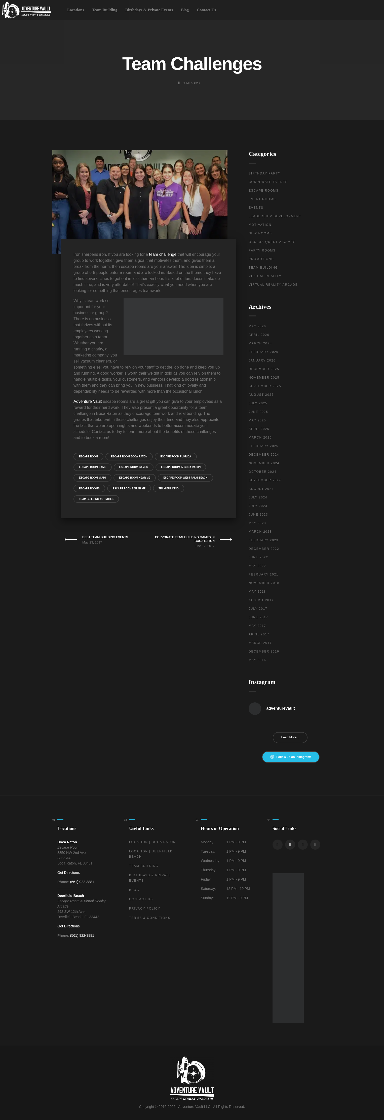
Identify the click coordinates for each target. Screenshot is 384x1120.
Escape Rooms (89, 488)
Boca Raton (67, 842)
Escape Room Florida (175, 456)
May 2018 (257, 591)
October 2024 (263, 472)
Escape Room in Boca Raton (181, 467)
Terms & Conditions (149, 918)
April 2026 (259, 335)
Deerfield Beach (70, 896)
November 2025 (264, 377)
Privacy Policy (144, 908)
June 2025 (258, 412)
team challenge (163, 254)
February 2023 (263, 540)
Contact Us (206, 10)
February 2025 (263, 446)
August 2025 (261, 394)
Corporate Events (268, 182)
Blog (185, 10)
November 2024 (264, 463)
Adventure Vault (87, 401)
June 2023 (258, 514)
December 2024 (264, 454)
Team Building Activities (96, 499)
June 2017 (258, 617)
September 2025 (265, 386)
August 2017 (261, 600)
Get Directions (68, 873)
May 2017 (257, 626)
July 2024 (258, 497)
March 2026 (260, 343)
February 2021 (263, 574)
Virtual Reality (265, 276)
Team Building (104, 10)
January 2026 (262, 360)
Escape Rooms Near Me (129, 488)
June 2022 (258, 557)
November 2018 (264, 583)
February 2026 (263, 352)
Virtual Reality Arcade (273, 284)
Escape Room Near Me (134, 477)
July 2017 (258, 608)
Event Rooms (262, 199)
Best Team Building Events (105, 537)
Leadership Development (275, 216)
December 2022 (264, 549)
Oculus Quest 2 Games (272, 242)
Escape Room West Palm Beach (185, 477)
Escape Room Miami (92, 477)
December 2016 (264, 651)
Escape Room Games (133, 467)
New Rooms (260, 233)
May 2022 (257, 566)
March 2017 (260, 643)
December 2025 (264, 369)
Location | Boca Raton (152, 842)
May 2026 (257, 326)
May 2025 (257, 420)
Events (256, 207)
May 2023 (257, 523)
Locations (75, 10)
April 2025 (259, 429)
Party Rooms (262, 250)
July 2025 (258, 403)
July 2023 (258, 506)
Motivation (260, 225)
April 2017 (259, 634)
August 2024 (261, 489)
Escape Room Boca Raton (129, 456)
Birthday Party (265, 173)
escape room (88, 456)
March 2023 (260, 531)
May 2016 (257, 660)
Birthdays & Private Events (149, 10)
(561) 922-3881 (82, 882)
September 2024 (265, 480)
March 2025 (260, 437)
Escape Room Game (92, 467)
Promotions (261, 259)
